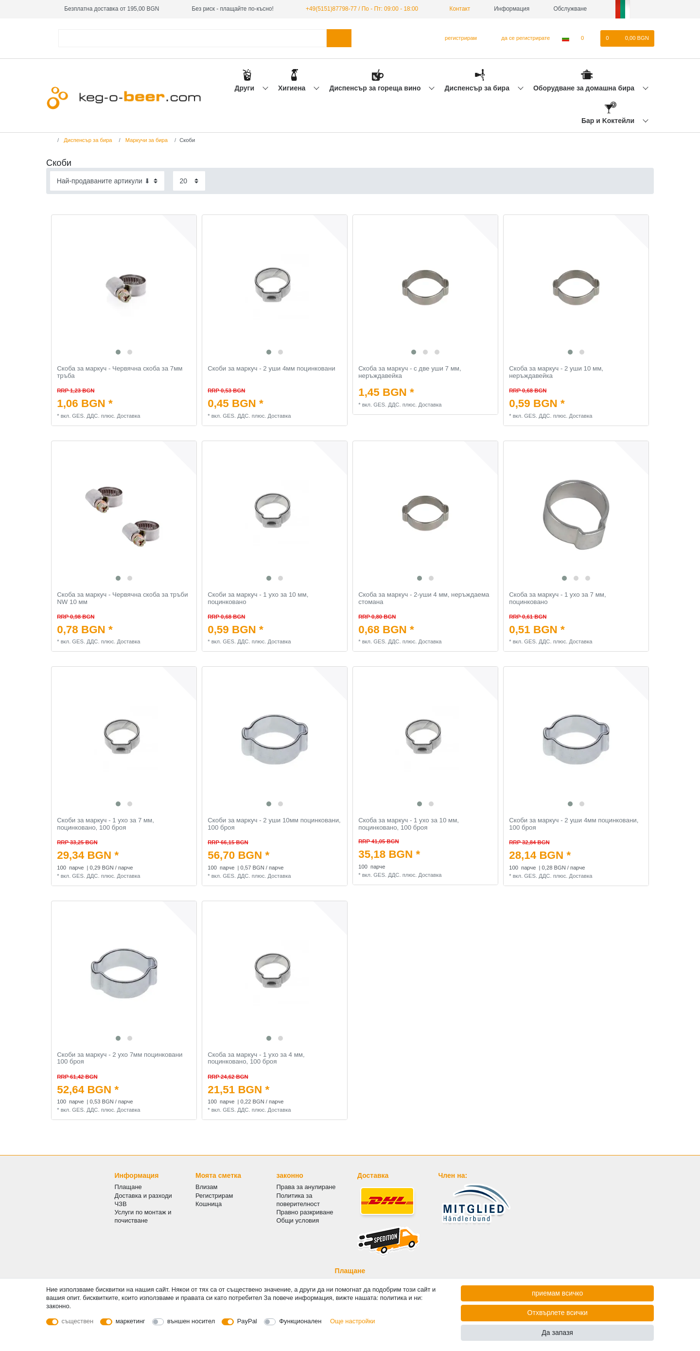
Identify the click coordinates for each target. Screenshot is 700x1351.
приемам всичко (557, 1293)
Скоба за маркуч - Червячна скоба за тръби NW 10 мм (122, 598)
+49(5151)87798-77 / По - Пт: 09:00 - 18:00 (362, 8)
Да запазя (557, 1332)
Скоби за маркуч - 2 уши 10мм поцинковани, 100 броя (274, 824)
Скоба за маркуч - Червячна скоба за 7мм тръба (119, 372)
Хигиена (292, 88)
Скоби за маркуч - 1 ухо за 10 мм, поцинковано (258, 598)
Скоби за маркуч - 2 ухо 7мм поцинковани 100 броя (119, 1058)
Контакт (456, 8)
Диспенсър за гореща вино (375, 88)
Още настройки (352, 1321)
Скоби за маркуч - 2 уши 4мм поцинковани (271, 368)
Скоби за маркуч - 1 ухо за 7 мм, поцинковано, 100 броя (105, 824)
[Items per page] (189, 180)
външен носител (191, 1321)
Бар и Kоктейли (608, 120)
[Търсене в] (339, 38)
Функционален (300, 1321)
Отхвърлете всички (557, 1312)
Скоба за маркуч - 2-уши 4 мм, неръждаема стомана (423, 598)
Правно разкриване (305, 1212)
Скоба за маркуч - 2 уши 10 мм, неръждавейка (556, 372)
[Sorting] (107, 180)
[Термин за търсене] (192, 38)
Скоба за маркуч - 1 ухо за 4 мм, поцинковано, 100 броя (256, 1058)
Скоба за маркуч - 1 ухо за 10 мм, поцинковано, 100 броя (408, 824)
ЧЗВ (121, 1204)
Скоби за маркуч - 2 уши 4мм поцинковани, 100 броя (573, 824)
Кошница (208, 1204)
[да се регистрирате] (520, 38)
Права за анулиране (306, 1187)
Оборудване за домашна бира (584, 88)
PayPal (247, 1321)
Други (245, 88)
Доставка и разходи (143, 1195)
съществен (78, 1321)
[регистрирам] (456, 38)
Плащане (128, 1187)
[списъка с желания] (587, 38)
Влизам (206, 1187)
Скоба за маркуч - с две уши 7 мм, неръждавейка (409, 372)
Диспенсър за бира (478, 88)
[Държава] (566, 38)
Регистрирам (214, 1195)
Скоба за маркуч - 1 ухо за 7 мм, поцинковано (557, 598)
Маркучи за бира (146, 140)
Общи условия (298, 1220)
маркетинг (130, 1321)
